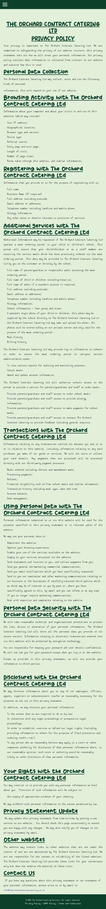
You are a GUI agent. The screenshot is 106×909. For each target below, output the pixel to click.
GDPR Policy (50, 903)
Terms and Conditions (70, 903)
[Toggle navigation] (5, 4)
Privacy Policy (33, 903)
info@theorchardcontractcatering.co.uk (24, 890)
